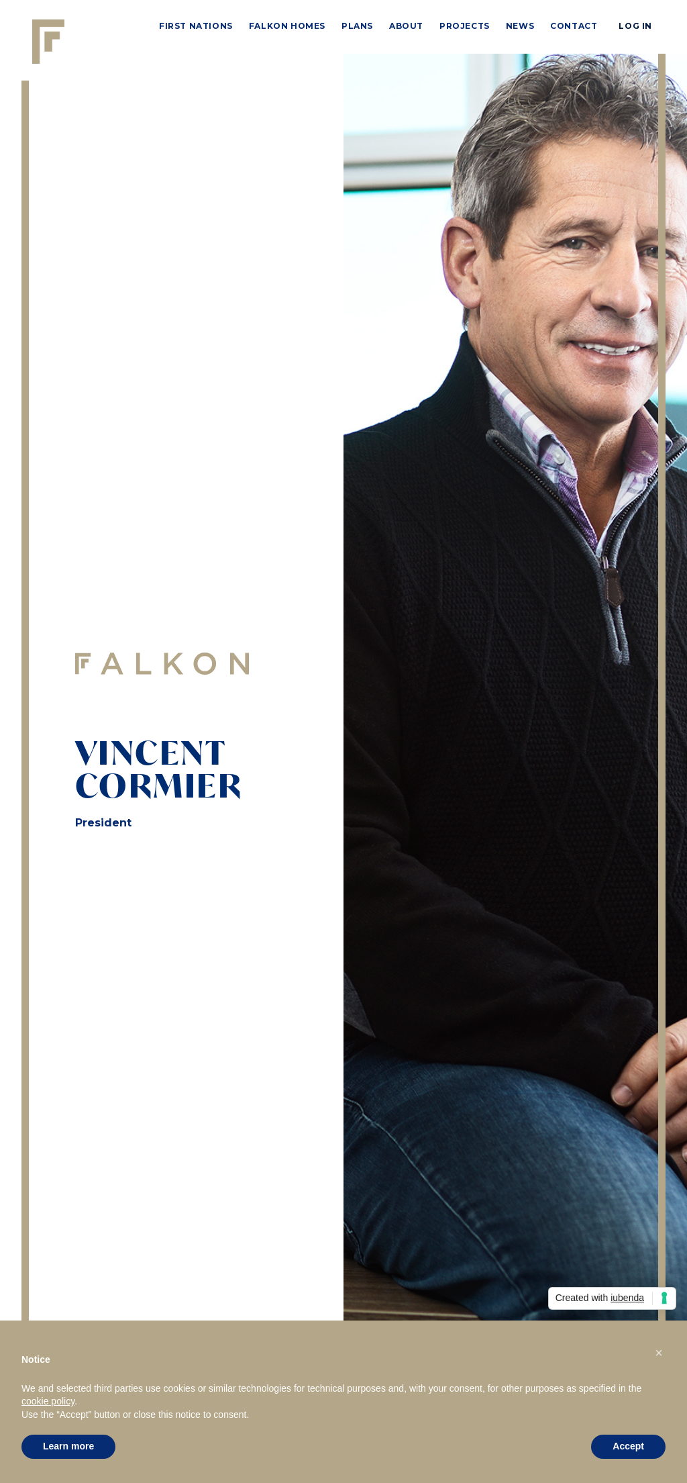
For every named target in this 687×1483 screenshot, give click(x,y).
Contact (573, 26)
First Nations (196, 26)
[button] (659, 1353)
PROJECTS (464, 26)
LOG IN (635, 26)
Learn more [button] (68, 1446)
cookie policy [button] (47, 1401)
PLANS (357, 26)
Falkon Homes (287, 26)
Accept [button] (628, 1446)
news (520, 26)
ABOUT (406, 26)
